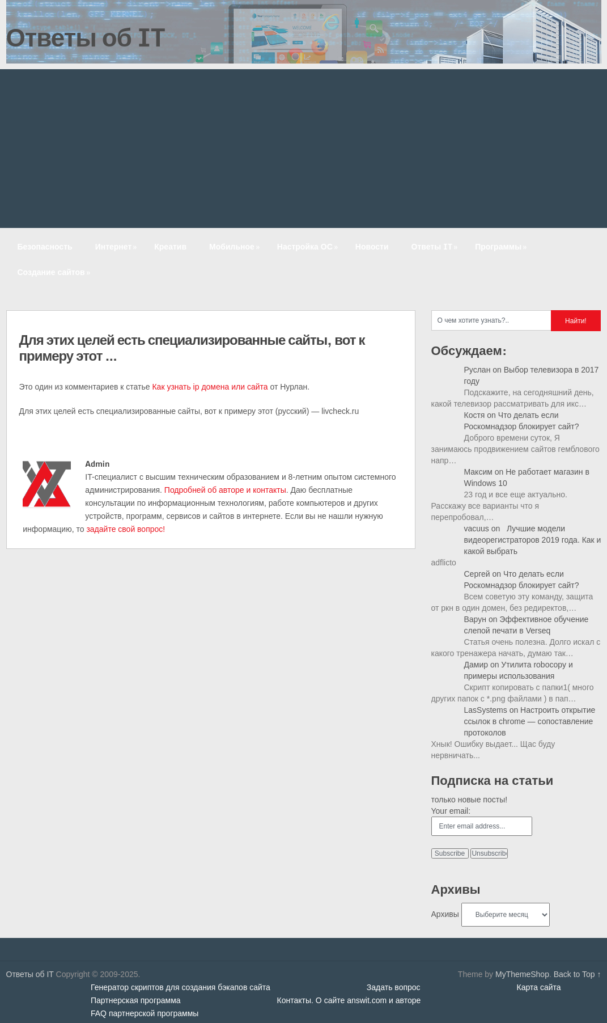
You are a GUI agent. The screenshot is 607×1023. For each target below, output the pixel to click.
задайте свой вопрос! (125, 529)
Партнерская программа (136, 1000)
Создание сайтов (55, 272)
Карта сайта (539, 987)
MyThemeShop (522, 974)
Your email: (451, 810)
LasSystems (485, 710)
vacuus (476, 528)
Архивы (445, 914)
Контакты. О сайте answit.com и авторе (349, 1000)
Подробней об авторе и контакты (225, 489)
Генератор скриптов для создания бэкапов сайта (180, 987)
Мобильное (235, 246)
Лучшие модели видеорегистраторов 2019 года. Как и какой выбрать (532, 540)
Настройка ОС (308, 246)
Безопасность (45, 246)
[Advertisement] (303, 148)
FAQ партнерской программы (144, 1013)
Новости (372, 246)
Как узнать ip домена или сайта (210, 386)
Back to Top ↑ (577, 974)
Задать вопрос (394, 987)
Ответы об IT (85, 36)
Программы (502, 246)
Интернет (117, 246)
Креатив (170, 246)
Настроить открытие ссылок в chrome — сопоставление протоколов (530, 721)
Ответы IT (435, 246)
